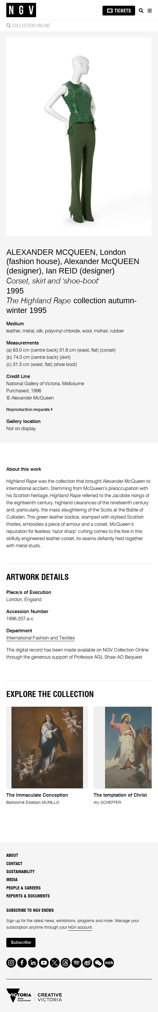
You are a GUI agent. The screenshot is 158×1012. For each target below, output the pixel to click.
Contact (14, 864)
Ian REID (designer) (80, 270)
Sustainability (20, 872)
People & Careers (23, 888)
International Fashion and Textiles (40, 638)
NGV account (80, 928)
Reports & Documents (28, 896)
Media (11, 880)
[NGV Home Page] (21, 10)
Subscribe (21, 942)
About (12, 855)
